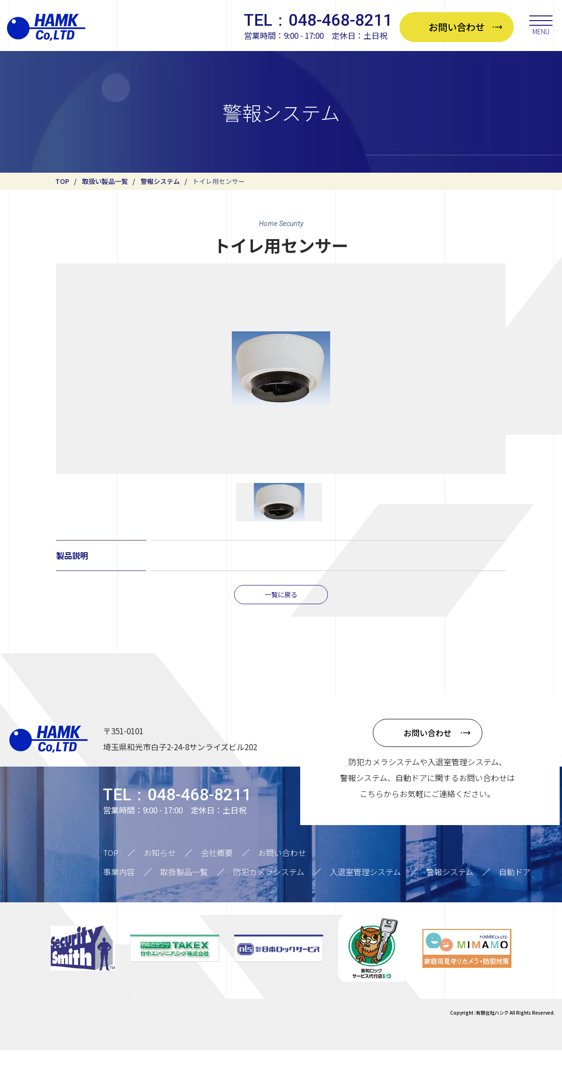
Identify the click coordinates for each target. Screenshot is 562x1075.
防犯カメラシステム (268, 897)
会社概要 (217, 878)
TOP (62, 181)
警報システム (160, 181)
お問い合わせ (282, 878)
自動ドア (515, 897)
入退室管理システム (365, 897)
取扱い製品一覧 (105, 181)
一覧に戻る (281, 618)
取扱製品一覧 (184, 897)
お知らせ (160, 878)
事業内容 (119, 897)
